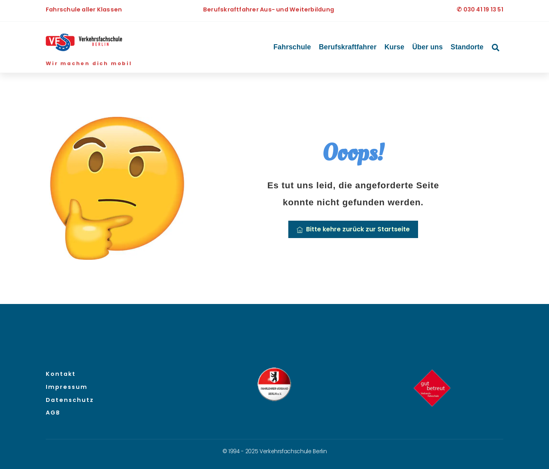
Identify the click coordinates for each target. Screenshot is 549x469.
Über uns (427, 47)
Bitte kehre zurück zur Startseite (353, 229)
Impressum (67, 387)
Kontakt (61, 374)
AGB (53, 412)
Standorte (467, 47)
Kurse (395, 47)
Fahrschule (292, 47)
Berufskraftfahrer (348, 47)
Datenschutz (70, 400)
